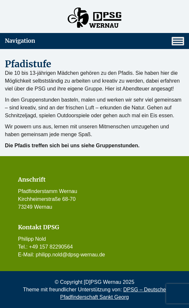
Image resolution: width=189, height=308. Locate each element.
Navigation (94, 41)
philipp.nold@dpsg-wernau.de (70, 254)
